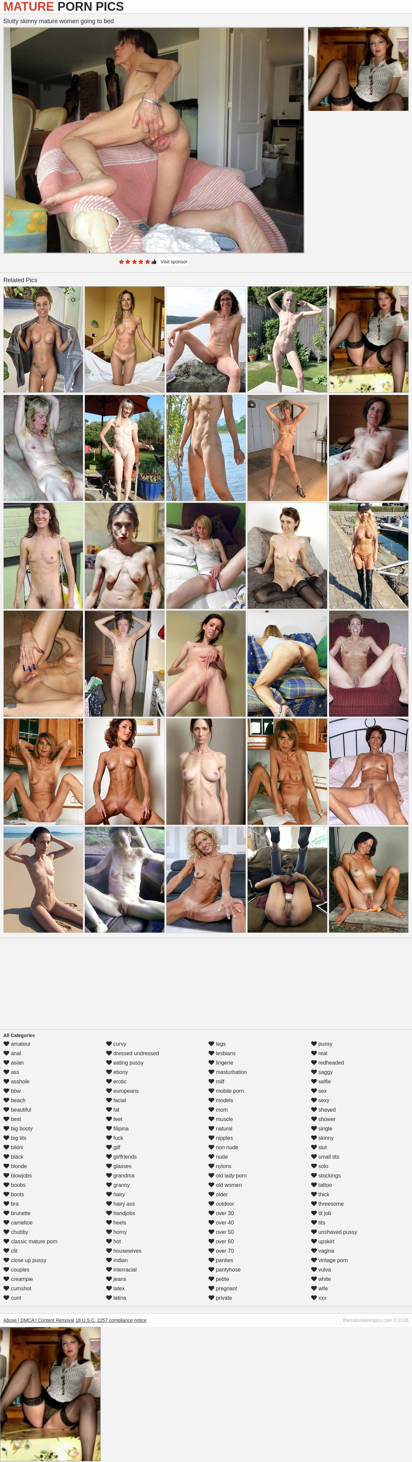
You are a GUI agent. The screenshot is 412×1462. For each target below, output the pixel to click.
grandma (120, 1175)
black (13, 1157)
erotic (116, 1081)
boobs (14, 1185)
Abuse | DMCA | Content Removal (38, 1320)
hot (113, 1241)
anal (12, 1053)
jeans (116, 1279)
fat (112, 1110)
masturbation (227, 1072)
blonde (15, 1166)
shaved (323, 1110)
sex (319, 1091)
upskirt (322, 1241)
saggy (322, 1072)
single (321, 1128)
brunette (17, 1213)
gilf (113, 1147)
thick (320, 1194)
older (218, 1194)
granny (118, 1185)
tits (318, 1223)
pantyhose (224, 1270)
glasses (119, 1166)
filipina (117, 1128)
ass (11, 1072)
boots (13, 1194)
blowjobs (17, 1175)
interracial (121, 1270)
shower (323, 1119)
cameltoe (18, 1223)
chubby (15, 1232)
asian (13, 1063)
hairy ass (120, 1204)
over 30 (221, 1213)
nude (218, 1157)
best (12, 1119)
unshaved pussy (334, 1232)
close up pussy (24, 1260)
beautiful (17, 1110)
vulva (321, 1270)
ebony (117, 1072)
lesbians (222, 1053)
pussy (321, 1044)
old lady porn (227, 1175)
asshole (16, 1081)
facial (116, 1100)
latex (115, 1288)
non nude (223, 1147)
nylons (219, 1166)
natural (220, 1128)
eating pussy (125, 1063)
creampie (18, 1279)
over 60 (221, 1241)
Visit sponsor (174, 261)
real (319, 1053)
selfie (321, 1081)
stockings (326, 1175)
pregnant (222, 1288)
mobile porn (226, 1091)
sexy (320, 1100)
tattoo (321, 1185)
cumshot (17, 1288)
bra (11, 1204)
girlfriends (121, 1157)
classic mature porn (30, 1241)
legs (217, 1044)
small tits (325, 1157)
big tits (15, 1138)
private (220, 1298)
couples (16, 1270)
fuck (114, 1138)
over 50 (221, 1232)
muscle (220, 1119)
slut (319, 1147)
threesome (327, 1204)
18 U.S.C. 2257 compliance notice (111, 1320)
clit (10, 1251)
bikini (13, 1147)
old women (225, 1185)
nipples (220, 1138)
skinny (322, 1138)
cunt (12, 1298)
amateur (17, 1044)
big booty (18, 1128)
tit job (321, 1213)
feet (114, 1119)
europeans (122, 1091)
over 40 (221, 1223)
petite (218, 1279)
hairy (115, 1194)
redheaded (327, 1063)
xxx (318, 1298)
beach (14, 1100)
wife (319, 1288)
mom (218, 1110)
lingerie (220, 1063)
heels (116, 1223)
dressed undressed (132, 1053)
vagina (322, 1251)
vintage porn (329, 1260)
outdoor (221, 1204)
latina (116, 1298)
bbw (12, 1091)
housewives (124, 1251)
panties (220, 1260)
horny (116, 1232)
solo (319, 1166)
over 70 (221, 1251)
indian (117, 1260)
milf (216, 1081)
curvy (116, 1044)
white (321, 1279)
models (220, 1100)
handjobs (120, 1213)
